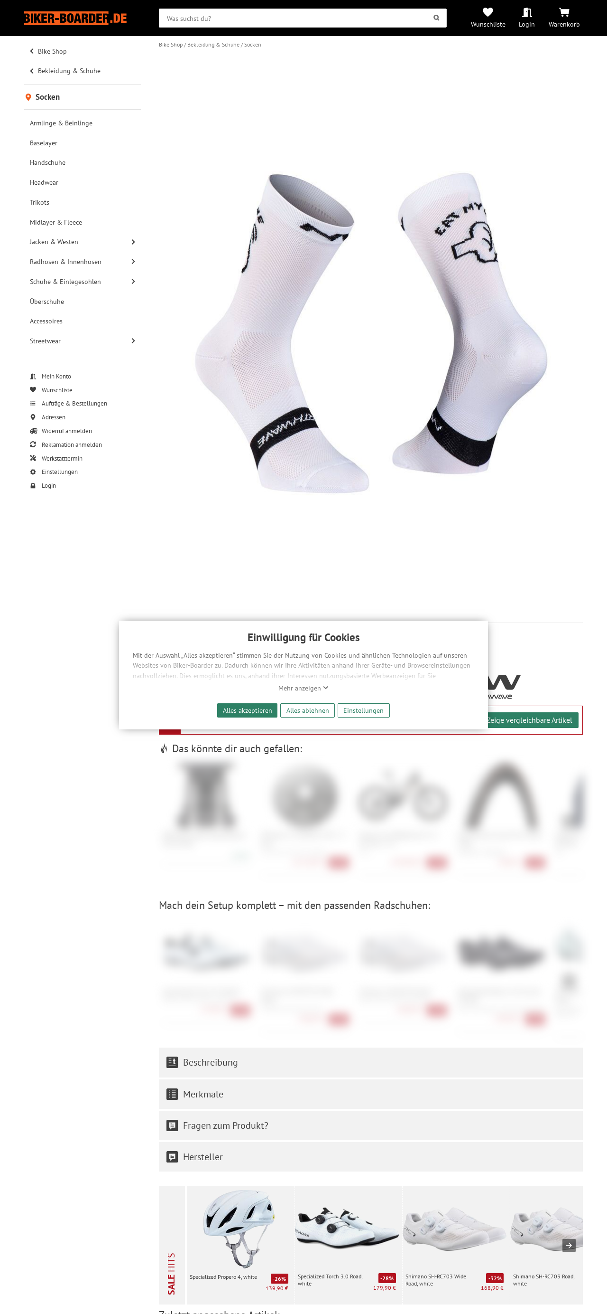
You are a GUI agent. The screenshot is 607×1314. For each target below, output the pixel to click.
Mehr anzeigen (303, 688)
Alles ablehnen (307, 710)
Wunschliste (488, 23)
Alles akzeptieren (247, 710)
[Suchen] (436, 18)
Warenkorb (564, 23)
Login (527, 23)
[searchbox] (303, 18)
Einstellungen (363, 710)
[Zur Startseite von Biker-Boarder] (82, 18)
